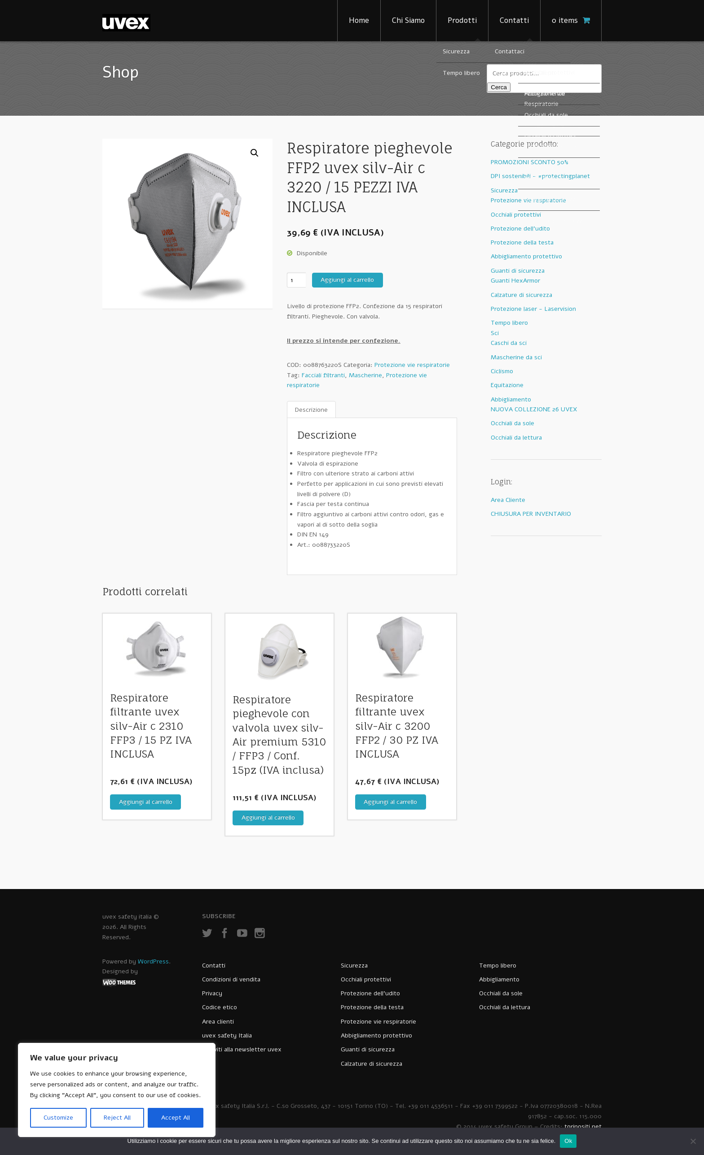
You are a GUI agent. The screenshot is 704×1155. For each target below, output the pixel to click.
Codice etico (219, 1007)
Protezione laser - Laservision (533, 309)
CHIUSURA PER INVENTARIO (531, 514)
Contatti (514, 20)
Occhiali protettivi (516, 214)
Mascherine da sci (516, 357)
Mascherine (365, 375)
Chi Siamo (408, 20)
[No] (692, 1141)
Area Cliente (508, 500)
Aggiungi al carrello (347, 279)
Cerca (499, 87)
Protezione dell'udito (520, 228)
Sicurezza (504, 190)
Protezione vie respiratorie (412, 365)
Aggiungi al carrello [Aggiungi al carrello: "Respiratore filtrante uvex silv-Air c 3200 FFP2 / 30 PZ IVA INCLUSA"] (390, 802)
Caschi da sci (509, 343)
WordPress (153, 961)
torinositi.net (583, 1126)
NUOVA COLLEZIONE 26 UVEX (534, 409)
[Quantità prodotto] (296, 280)
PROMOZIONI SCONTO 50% (529, 162)
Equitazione (507, 385)
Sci (495, 333)
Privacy (212, 993)
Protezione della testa (522, 242)
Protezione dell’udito (370, 993)
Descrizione (311, 409)
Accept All (175, 1117)
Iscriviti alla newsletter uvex (242, 1049)
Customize (58, 1117)
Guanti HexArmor (515, 280)
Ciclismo (502, 371)
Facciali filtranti (323, 375)
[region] (117, 1090)
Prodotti (462, 20)
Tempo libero (509, 322)
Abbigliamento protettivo (526, 256)
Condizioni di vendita (231, 979)
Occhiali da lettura (516, 437)
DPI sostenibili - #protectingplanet (540, 176)
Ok (568, 1141)
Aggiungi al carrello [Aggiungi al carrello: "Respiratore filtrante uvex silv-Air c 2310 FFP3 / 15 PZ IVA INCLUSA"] (145, 802)
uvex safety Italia (227, 1035)
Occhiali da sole (512, 423)
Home (359, 20)
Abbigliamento (511, 399)
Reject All (117, 1117)
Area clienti (218, 1021)
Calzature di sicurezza (521, 295)
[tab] (311, 410)
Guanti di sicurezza (518, 270)
